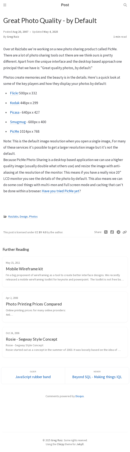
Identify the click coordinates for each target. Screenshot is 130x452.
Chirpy (60, 444)
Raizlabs (13, 216)
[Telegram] (118, 232)
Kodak (15, 103)
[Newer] (97, 375)
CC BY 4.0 (41, 232)
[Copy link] (125, 232)
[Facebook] (112, 232)
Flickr (14, 93)
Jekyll (80, 444)
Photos (33, 216)
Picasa (14, 112)
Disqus (80, 396)
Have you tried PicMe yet (60, 191)
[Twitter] (106, 232)
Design (24, 216)
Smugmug (18, 122)
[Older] (33, 375)
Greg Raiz (13, 36)
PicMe (14, 131)
